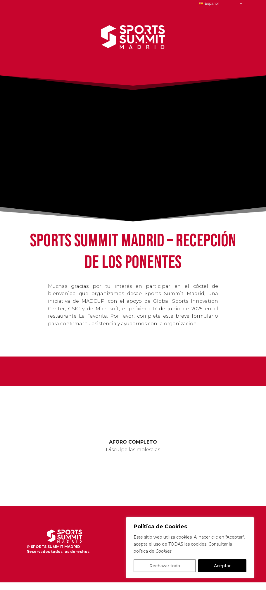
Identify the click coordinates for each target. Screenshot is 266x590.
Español (209, 3)
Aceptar (222, 565)
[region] (190, 547)
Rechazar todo (164, 565)
